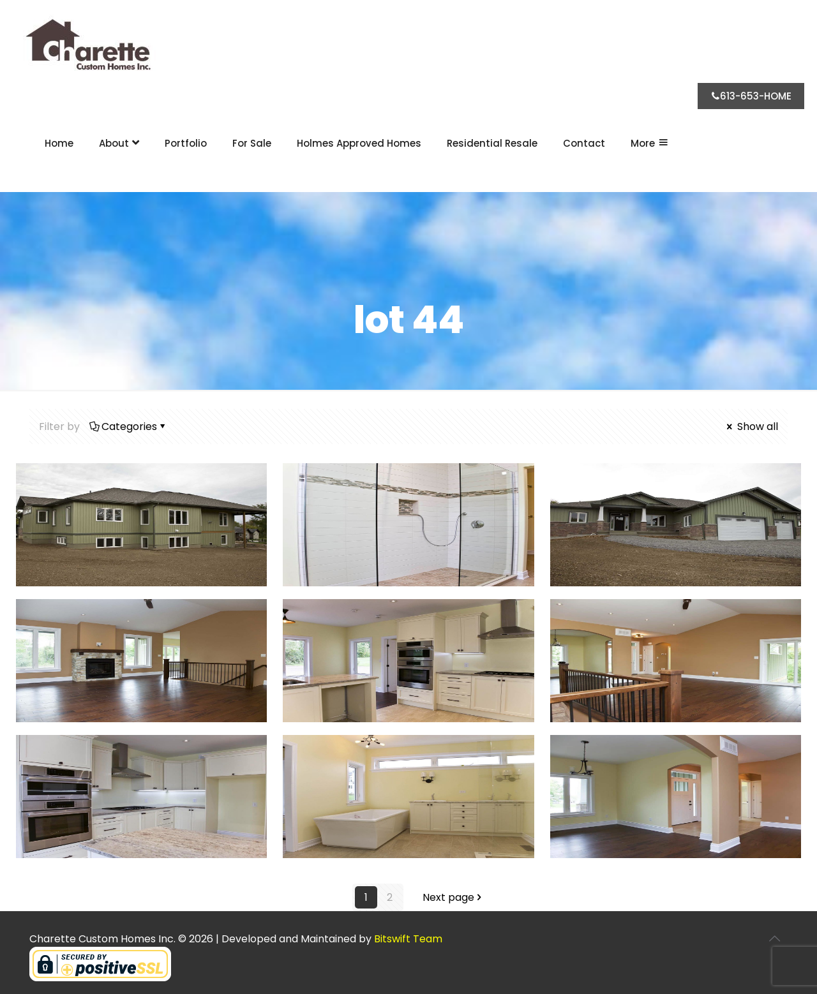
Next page (453, 897)
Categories (128, 426)
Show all (751, 426)
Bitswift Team (408, 938)
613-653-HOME (750, 96)
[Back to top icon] (774, 938)
